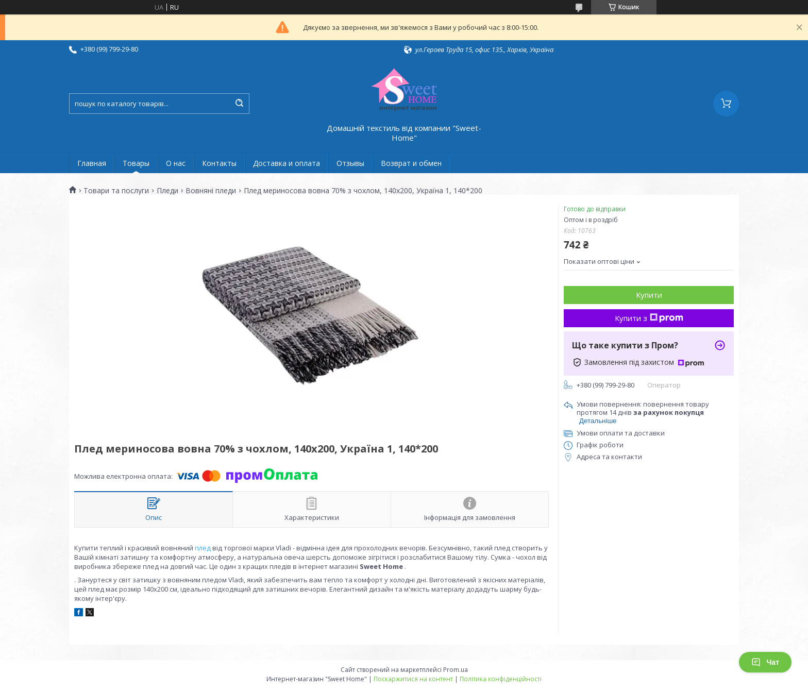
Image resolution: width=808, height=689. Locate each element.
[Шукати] (239, 103)
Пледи (167, 190)
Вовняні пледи (211, 190)
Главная (91, 163)
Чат (765, 662)
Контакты (219, 163)
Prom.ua (455, 669)
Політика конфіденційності (501, 679)
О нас (176, 163)
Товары (136, 163)
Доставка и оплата (286, 163)
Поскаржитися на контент (413, 679)
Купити (649, 295)
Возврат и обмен (411, 163)
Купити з (649, 318)
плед (203, 547)
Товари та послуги (116, 190)
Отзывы (350, 163)
